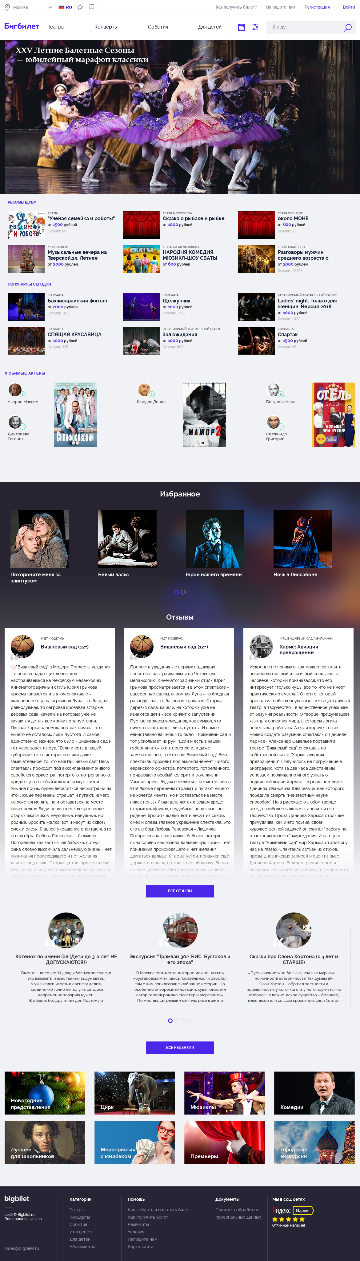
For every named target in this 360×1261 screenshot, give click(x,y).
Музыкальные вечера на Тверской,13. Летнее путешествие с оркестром (80, 255)
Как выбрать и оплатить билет (159, 1209)
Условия (136, 1231)
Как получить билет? (236, 7)
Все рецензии (180, 1047)
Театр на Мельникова (181, 247)
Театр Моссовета (177, 213)
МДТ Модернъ (52, 638)
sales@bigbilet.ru (22, 1248)
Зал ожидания (180, 334)
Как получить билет (148, 1217)
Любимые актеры (25, 373)
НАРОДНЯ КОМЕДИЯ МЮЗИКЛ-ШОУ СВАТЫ (190, 255)
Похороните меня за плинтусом (35, 578)
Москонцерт (58, 247)
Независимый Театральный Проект (307, 295)
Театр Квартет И (291, 247)
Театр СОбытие (290, 213)
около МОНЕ (293, 218)
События (158, 27)
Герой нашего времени (214, 575)
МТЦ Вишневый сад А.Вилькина (306, 638)
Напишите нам (280, 7)
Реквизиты (138, 1224)
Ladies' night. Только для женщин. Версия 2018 (307, 303)
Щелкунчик (177, 301)
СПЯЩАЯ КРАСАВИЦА (75, 334)
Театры (56, 27)
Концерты (106, 27)
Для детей (210, 27)
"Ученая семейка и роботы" (81, 218)
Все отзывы (180, 891)
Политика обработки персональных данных (238, 1213)
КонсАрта (56, 295)
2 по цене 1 (81, 1231)
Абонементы (82, 1246)
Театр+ (53, 213)
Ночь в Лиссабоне (296, 575)
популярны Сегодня (29, 284)
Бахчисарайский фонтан (77, 301)
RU (69, 7)
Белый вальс (113, 575)
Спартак (288, 334)
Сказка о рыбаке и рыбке (194, 218)
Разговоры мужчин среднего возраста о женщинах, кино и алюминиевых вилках (304, 255)
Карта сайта (141, 1246)
